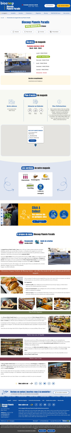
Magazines (38, 13)
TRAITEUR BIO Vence (55, 13)
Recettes (21, 13)
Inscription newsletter (61, 392)
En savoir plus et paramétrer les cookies (27, 430)
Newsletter (49, 5)
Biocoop (46, 13)
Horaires (16, 32)
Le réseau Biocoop (44, 421)
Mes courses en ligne (39, 221)
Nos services (66, 13)
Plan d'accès (28, 32)
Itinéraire (32, 140)
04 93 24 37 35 (33, 135)
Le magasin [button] (4, 13)
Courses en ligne (63, 5)
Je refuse (42, 430)
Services (41, 32)
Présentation (54, 32)
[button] (2, 63)
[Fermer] (42, 127)
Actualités (13, 13)
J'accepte (51, 430)
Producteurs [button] (29, 13)
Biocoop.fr (35, 421)
